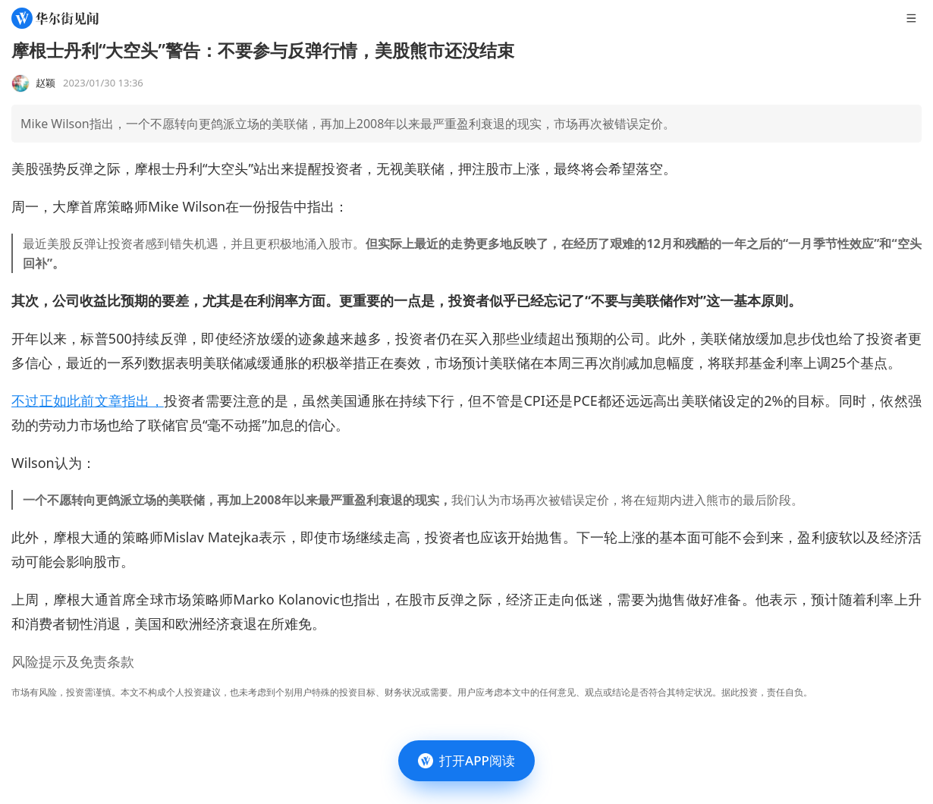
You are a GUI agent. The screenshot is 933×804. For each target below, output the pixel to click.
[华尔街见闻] (55, 18)
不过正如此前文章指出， (87, 400)
